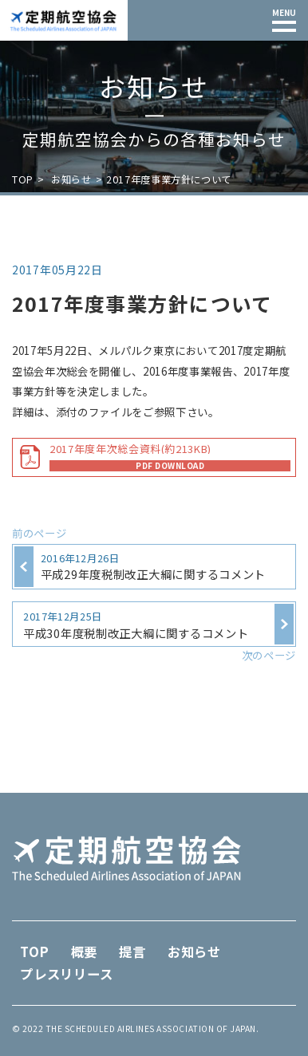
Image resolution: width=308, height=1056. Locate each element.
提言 (132, 951)
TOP (23, 179)
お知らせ (71, 179)
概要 (84, 951)
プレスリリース (66, 973)
